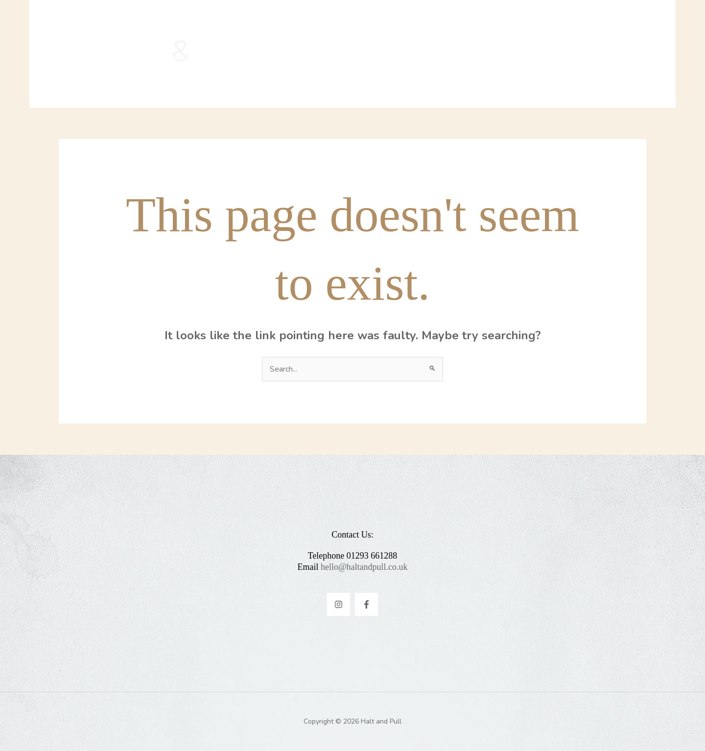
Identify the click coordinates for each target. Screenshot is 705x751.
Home (278, 54)
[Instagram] (338, 604)
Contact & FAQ (465, 54)
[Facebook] (366, 604)
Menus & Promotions (360, 54)
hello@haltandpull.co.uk (364, 567)
